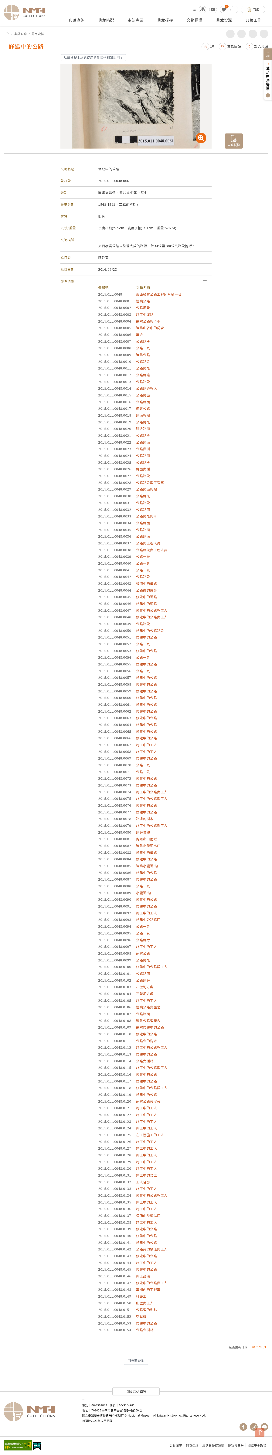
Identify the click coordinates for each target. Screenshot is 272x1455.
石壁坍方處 (145, 986)
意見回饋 (234, 46)
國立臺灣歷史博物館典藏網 (27, 12)
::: (194, 9)
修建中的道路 (146, 596)
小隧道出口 (145, 892)
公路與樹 (143, 448)
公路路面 (143, 395)
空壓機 (141, 1316)
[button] (136, 240)
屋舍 (139, 334)
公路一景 (143, 348)
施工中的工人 (146, 744)
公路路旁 (143, 940)
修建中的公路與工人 (152, 610)
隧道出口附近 (146, 838)
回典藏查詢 (136, 1360)
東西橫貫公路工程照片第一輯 (159, 294)
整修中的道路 (146, 583)
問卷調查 (175, 1445)
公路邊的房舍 (146, 590)
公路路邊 (143, 375)
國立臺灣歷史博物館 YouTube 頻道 (264, 1427)
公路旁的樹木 (146, 1040)
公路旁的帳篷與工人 (152, 1249)
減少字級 (264, 34)
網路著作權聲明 (213, 1445)
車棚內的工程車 (148, 1289)
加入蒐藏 (261, 46)
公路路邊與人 (146, 388)
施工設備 (143, 1276)
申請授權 (234, 145)
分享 (230, 34)
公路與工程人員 (148, 543)
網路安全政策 (257, 1445)
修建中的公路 (146, 637)
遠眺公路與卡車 (148, 321)
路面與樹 (143, 415)
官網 (256, 9)
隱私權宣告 (236, 1445)
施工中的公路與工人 (152, 792)
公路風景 (143, 307)
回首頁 (6, 34)
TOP (259, 1432)
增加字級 (253, 34)
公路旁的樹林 (146, 1309)
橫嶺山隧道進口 (148, 1215)
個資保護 (192, 1445)
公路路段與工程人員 (152, 549)
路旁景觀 (143, 832)
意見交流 (213, 9)
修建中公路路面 (148, 919)
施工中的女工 (146, 1175)
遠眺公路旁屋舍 (148, 1007)
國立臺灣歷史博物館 (39, 1412)
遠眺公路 (143, 301)
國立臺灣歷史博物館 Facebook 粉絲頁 (243, 1427)
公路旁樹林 (145, 1061)
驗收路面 (143, 428)
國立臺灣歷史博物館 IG (254, 1427)
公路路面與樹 (146, 489)
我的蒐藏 (223, 9)
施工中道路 (145, 314)
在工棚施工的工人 (150, 1134)
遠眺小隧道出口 (148, 845)
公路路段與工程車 (150, 482)
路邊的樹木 (145, 818)
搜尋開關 (234, 9)
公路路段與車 (146, 516)
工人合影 (143, 1182)
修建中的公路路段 (150, 630)
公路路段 (143, 341)
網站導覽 (202, 9)
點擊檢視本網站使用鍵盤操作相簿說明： (93, 57)
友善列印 (241, 34)
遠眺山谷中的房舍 (150, 327)
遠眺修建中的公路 (150, 1027)
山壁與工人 (145, 1303)
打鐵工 (141, 1296)
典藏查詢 (20, 33)
